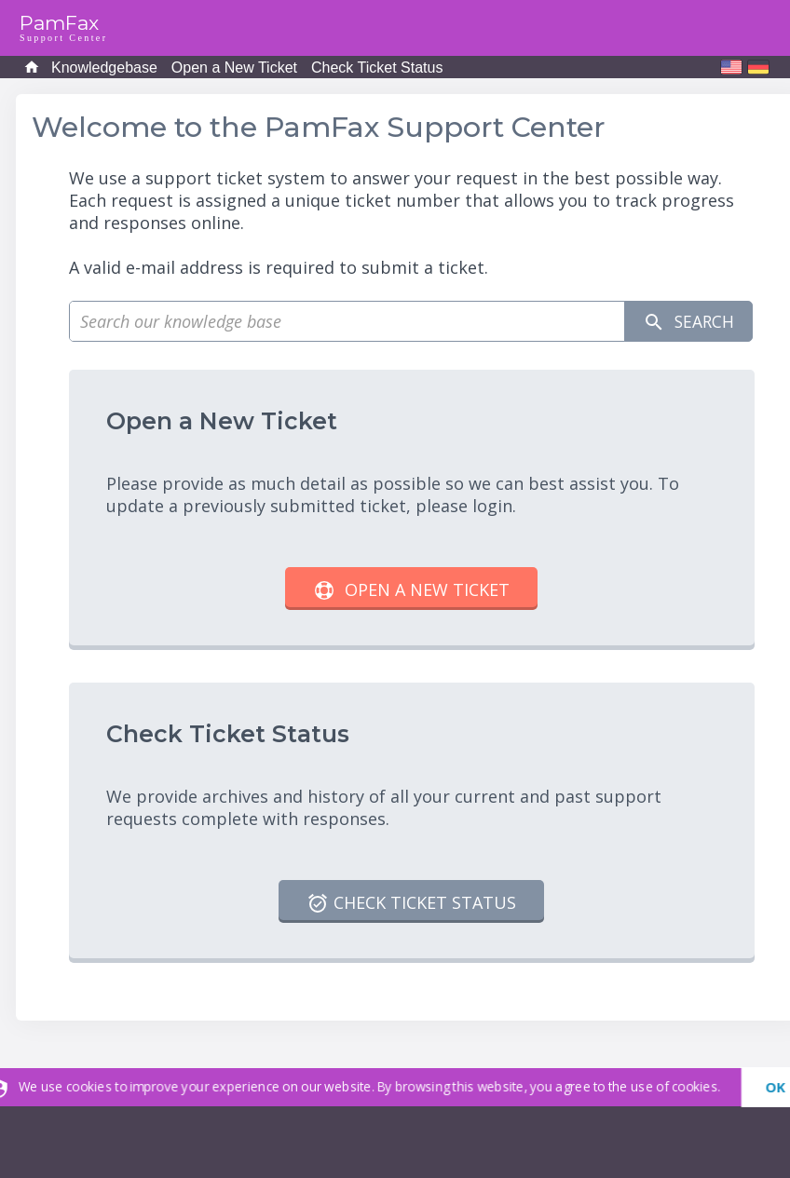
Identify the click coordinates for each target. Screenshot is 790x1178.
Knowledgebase (104, 67)
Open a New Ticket (234, 67)
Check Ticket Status (377, 67)
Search (686, 321)
